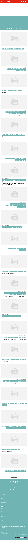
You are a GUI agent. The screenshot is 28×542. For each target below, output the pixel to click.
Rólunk (2, 497)
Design (25, 67)
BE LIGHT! (9, 184)
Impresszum (2, 503)
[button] (21, 1)
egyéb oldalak (24, 379)
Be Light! (16, 115)
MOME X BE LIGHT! (3, 519)
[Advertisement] (14, 9)
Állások (2, 517)
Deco (1, 511)
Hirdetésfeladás (3, 499)
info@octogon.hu (14, 487)
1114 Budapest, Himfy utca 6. (14, 486)
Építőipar (25, 291)
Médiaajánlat (2, 498)
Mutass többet (14, 476)
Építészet (8, 47)
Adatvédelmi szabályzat (4, 502)
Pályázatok (2, 515)
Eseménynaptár (3, 516)
